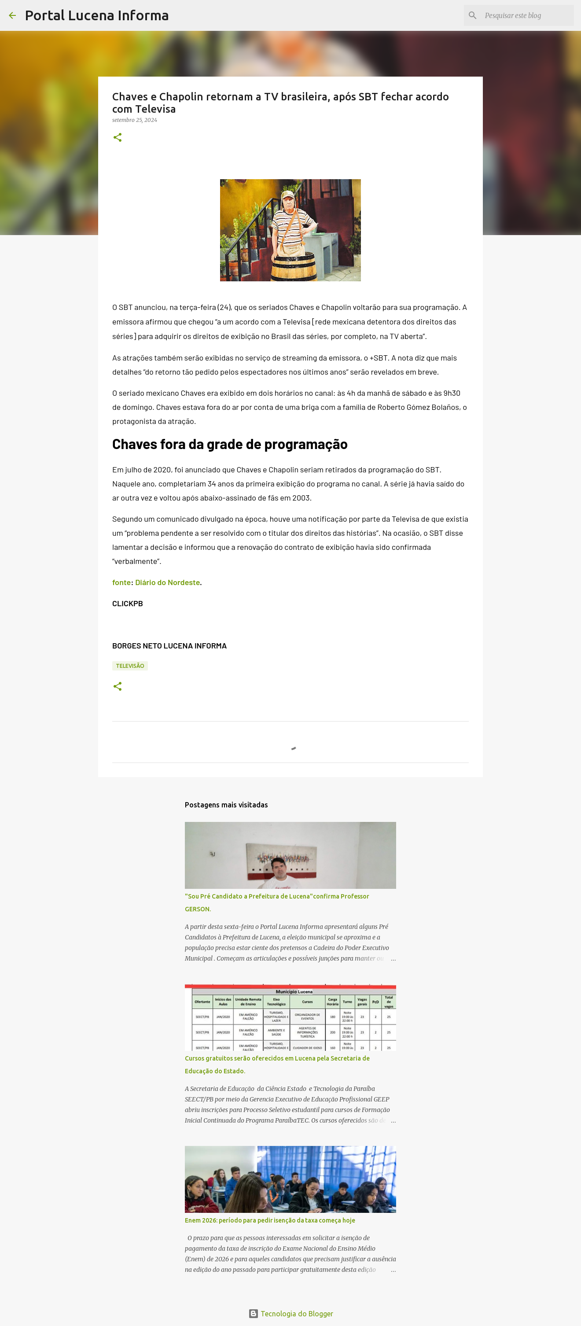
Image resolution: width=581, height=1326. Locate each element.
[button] (117, 138)
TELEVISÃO (130, 666)
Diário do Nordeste (167, 582)
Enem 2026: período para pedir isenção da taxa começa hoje (270, 1220)
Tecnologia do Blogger (290, 1314)
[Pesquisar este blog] (528, 15)
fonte (121, 582)
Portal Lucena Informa (97, 15)
